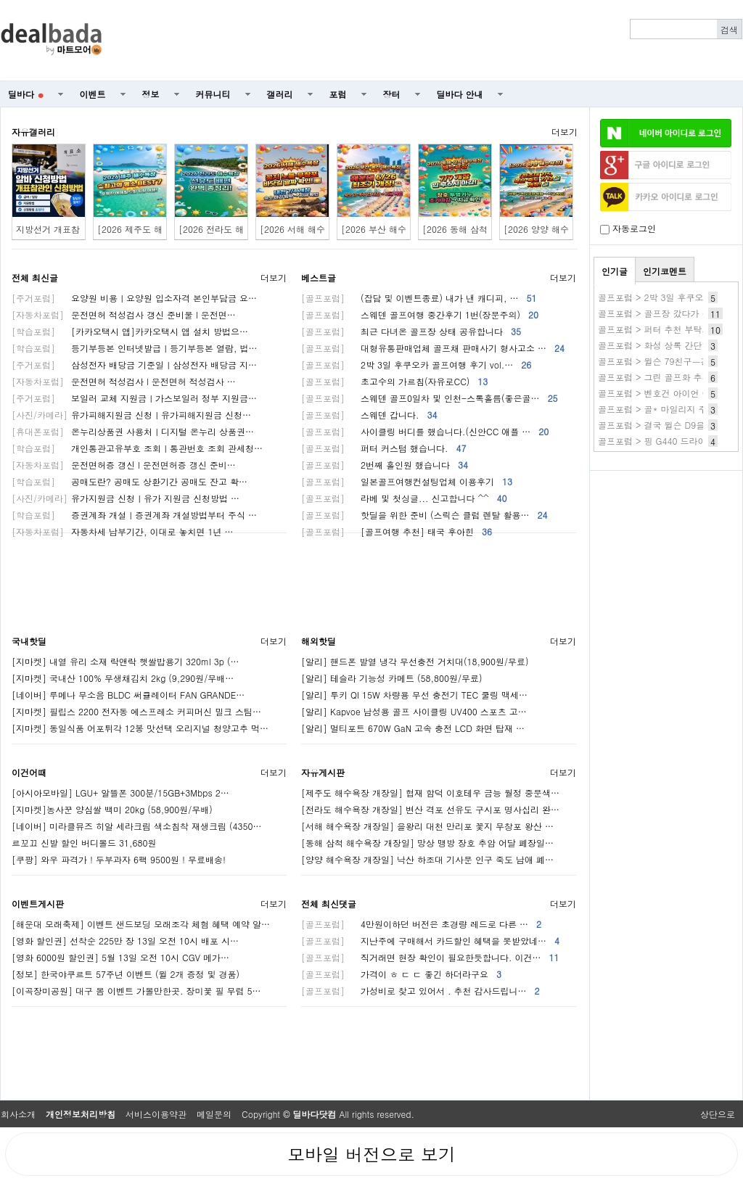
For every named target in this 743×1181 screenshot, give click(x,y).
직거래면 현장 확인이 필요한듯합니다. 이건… (430, 957)
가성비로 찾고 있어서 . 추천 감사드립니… (420, 990)
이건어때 (29, 772)
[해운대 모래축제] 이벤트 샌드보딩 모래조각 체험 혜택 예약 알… (141, 924)
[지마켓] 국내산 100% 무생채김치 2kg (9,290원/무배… (123, 678)
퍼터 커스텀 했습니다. (384, 448)
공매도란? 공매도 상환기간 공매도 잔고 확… (129, 481)
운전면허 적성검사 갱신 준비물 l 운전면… (124, 314)
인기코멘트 (664, 271)
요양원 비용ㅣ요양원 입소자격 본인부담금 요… (134, 298)
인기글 (615, 271)
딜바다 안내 (460, 94)
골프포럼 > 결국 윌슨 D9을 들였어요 (670, 425)
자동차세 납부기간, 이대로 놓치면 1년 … (123, 531)
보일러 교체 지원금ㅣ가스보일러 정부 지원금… (134, 398)
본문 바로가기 (0, 0)
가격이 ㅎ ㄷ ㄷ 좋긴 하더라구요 (401, 974)
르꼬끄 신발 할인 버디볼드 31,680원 (84, 842)
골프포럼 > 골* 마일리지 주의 (657, 409)
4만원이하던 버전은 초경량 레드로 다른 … (421, 924)
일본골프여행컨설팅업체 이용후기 (406, 481)
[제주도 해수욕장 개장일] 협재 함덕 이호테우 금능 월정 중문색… (430, 792)
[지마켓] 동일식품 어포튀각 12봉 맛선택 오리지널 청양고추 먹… (140, 728)
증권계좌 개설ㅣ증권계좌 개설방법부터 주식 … (134, 515)
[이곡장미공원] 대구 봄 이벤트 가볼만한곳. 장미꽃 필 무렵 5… (136, 990)
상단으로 (717, 1114)
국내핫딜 (29, 641)
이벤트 (93, 94)
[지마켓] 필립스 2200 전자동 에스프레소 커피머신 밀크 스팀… (136, 711)
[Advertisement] (430, 40)
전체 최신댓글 (328, 903)
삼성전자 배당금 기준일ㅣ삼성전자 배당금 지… (134, 364)
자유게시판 (323, 772)
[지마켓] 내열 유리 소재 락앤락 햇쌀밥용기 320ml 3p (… (125, 661)
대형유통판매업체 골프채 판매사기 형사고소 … (433, 348)
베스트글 (318, 277)
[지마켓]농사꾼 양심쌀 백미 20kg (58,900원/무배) (112, 809)
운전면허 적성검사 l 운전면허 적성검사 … (124, 381)
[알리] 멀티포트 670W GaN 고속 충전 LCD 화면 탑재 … (413, 728)
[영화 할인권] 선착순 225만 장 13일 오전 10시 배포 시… (125, 940)
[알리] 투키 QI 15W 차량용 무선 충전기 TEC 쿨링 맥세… (414, 694)
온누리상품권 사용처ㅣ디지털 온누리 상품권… (133, 431)
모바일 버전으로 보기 (371, 1154)
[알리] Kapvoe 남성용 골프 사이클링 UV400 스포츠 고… (414, 711)
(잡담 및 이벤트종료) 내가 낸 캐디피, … (419, 298)
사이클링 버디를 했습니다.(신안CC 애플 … (425, 431)
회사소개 (18, 1114)
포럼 (338, 94)
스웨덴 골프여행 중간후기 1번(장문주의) (419, 314)
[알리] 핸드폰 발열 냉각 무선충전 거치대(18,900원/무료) (415, 661)
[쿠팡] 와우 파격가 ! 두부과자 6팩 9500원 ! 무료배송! (119, 859)
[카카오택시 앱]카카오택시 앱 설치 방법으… (130, 331)
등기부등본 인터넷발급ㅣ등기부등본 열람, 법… (135, 348)
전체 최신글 (35, 277)
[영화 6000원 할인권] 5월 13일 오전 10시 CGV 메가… (120, 957)
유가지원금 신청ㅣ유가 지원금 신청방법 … (125, 498)
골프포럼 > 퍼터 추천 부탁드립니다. (669, 329)
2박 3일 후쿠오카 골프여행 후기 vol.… (416, 364)
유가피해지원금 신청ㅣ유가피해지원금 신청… (131, 414)
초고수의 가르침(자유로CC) (394, 381)
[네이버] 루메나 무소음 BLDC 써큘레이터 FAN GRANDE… (128, 694)
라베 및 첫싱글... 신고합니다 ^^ (404, 498)
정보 (151, 94)
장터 (392, 94)
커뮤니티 (213, 94)
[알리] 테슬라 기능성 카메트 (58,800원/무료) (392, 678)
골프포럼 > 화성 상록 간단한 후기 (664, 345)
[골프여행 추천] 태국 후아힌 (396, 531)
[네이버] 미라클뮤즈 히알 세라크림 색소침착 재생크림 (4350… (137, 826)
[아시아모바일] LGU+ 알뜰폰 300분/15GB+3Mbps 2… (120, 792)
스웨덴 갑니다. (369, 414)
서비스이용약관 (156, 1114)
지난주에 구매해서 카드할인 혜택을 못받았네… (430, 940)
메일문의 (214, 1114)
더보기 (564, 131)
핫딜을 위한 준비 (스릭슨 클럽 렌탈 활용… (424, 515)
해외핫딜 (318, 641)
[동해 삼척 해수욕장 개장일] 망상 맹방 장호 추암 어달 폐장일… (427, 842)
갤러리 (280, 94)
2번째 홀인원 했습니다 (384, 464)
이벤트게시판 (38, 903)
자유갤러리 (33, 131)
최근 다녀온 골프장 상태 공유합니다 (411, 331)
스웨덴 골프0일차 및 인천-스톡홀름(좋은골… (429, 398)
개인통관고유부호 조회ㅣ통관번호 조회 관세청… (137, 448)
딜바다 (26, 94)
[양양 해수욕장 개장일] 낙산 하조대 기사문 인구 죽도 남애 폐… (427, 859)
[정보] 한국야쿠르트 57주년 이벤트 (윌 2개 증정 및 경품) (125, 974)
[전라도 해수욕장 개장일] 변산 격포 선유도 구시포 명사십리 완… (430, 809)
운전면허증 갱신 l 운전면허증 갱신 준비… (124, 464)
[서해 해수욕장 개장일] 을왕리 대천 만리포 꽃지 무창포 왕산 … (427, 826)
